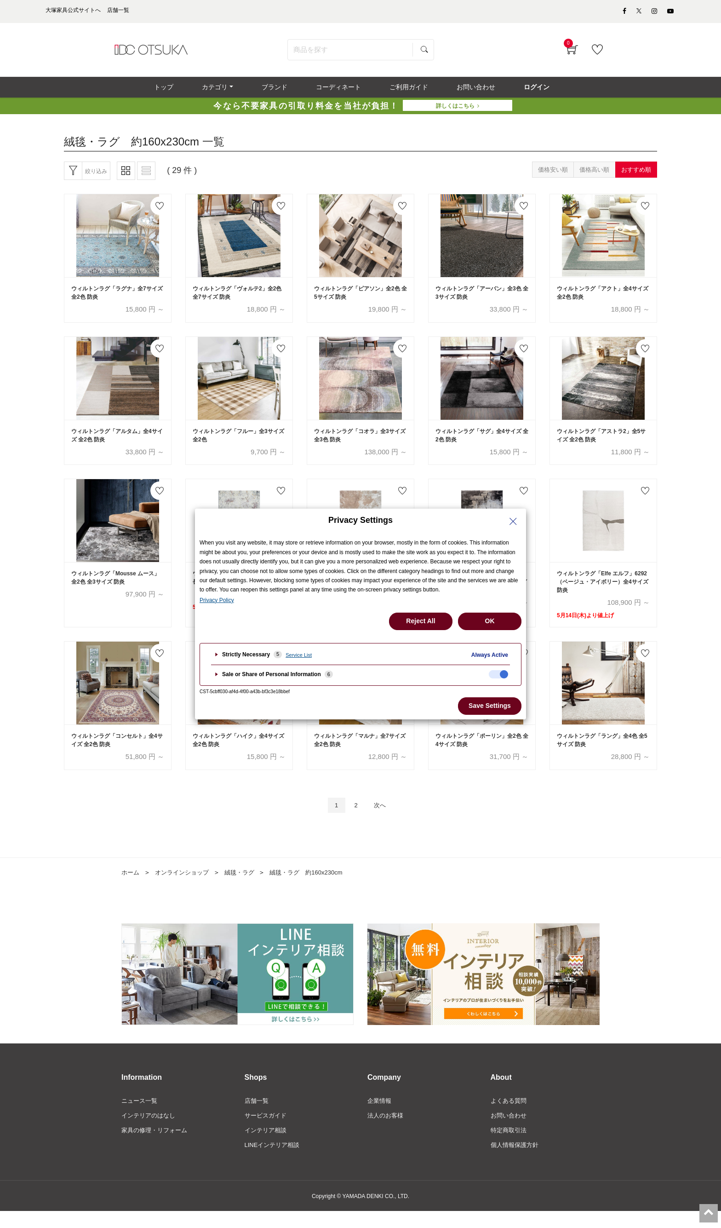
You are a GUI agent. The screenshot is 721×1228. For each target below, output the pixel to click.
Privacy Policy (217, 600)
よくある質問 (510, 1114)
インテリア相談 (267, 1146)
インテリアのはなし (150, 1130)
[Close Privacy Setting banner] (513, 521)
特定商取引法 (510, 1146)
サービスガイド (267, 1130)
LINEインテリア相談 (274, 1161)
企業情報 (380, 1114)
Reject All (420, 621)
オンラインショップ (185, 886)
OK (490, 621)
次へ (382, 818)
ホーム (131, 886)
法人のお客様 (386, 1130)
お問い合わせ (510, 1130)
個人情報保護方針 (516, 1161)
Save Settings (490, 705)
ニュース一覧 (140, 1114)
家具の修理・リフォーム (156, 1146)
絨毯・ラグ (246, 886)
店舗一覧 (257, 1114)
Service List (299, 655)
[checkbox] (498, 674)
